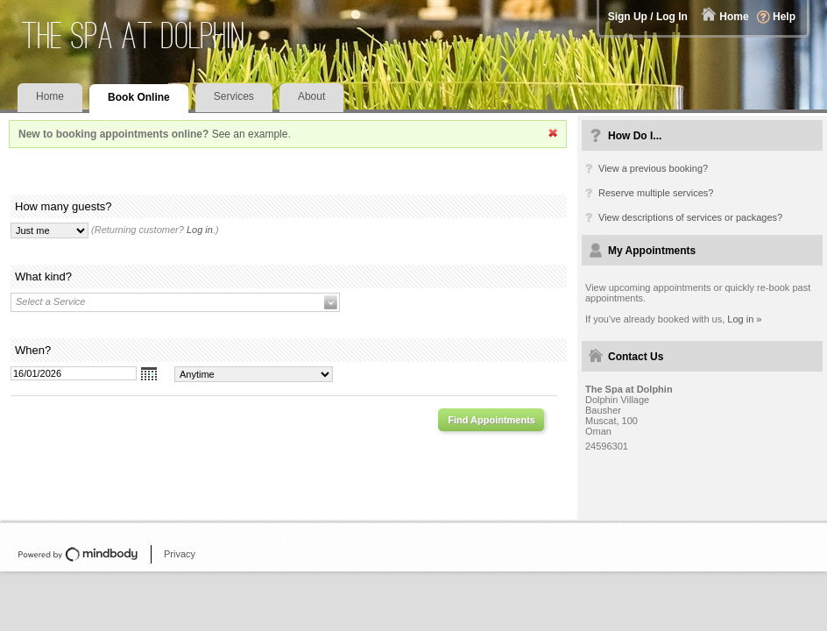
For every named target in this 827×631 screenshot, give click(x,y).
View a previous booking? (653, 168)
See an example (250, 134)
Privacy (179, 554)
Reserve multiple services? (655, 193)
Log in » (744, 319)
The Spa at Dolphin (133, 35)
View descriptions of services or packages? (690, 217)
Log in (200, 229)
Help (784, 17)
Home (733, 17)
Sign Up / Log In (648, 17)
